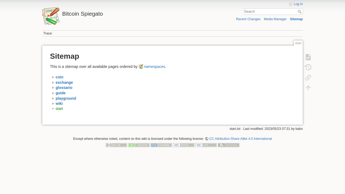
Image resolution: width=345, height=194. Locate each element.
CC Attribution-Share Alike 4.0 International (240, 139)
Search (300, 11)
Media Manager (275, 19)
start (59, 108)
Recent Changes (248, 19)
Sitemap (296, 19)
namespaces (154, 66)
